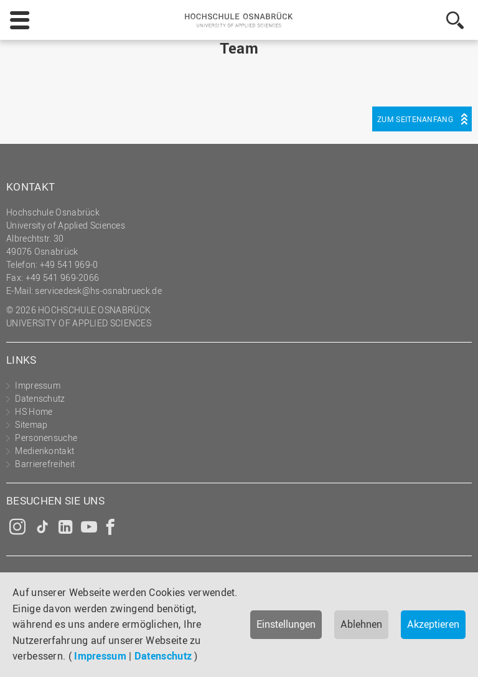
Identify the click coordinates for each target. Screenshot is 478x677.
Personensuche (46, 437)
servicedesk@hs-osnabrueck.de (98, 290)
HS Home (33, 411)
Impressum (100, 656)
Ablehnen (361, 624)
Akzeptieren (433, 624)
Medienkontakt (44, 451)
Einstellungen (286, 624)
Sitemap (31, 424)
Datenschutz (163, 656)
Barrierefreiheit (45, 464)
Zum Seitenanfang (415, 119)
